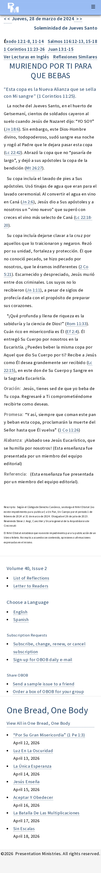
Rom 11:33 (77, 323)
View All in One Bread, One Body (38, 723)
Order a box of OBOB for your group (48, 691)
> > (78, 19)
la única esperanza (32, 766)
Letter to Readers (30, 586)
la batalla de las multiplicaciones (46, 813)
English (20, 612)
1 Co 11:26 (69, 430)
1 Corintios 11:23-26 (24, 49)
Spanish (21, 619)
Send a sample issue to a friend (44, 684)
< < (8, 19)
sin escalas (24, 828)
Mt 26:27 (34, 168)
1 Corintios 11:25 (55, 96)
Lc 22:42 (13, 152)
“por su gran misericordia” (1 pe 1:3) (49, 735)
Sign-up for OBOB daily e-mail (42, 659)
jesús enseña (26, 781)
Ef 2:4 (72, 331)
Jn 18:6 (12, 129)
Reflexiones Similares (75, 57)
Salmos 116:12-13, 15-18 (72, 41)
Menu (93, 6)
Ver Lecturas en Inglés (26, 57)
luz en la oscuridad (33, 750)
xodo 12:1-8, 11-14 (25, 41)
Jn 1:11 (33, 290)
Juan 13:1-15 (60, 49)
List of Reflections (31, 578)
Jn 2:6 (27, 202)
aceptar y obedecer (33, 797)
